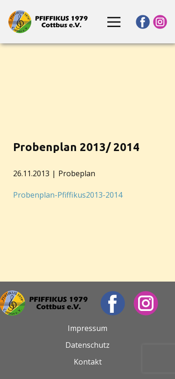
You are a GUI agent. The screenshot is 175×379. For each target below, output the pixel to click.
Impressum (87, 328)
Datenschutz (87, 345)
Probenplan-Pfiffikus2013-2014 (67, 195)
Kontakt (88, 362)
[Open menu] (114, 22)
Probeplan (76, 173)
